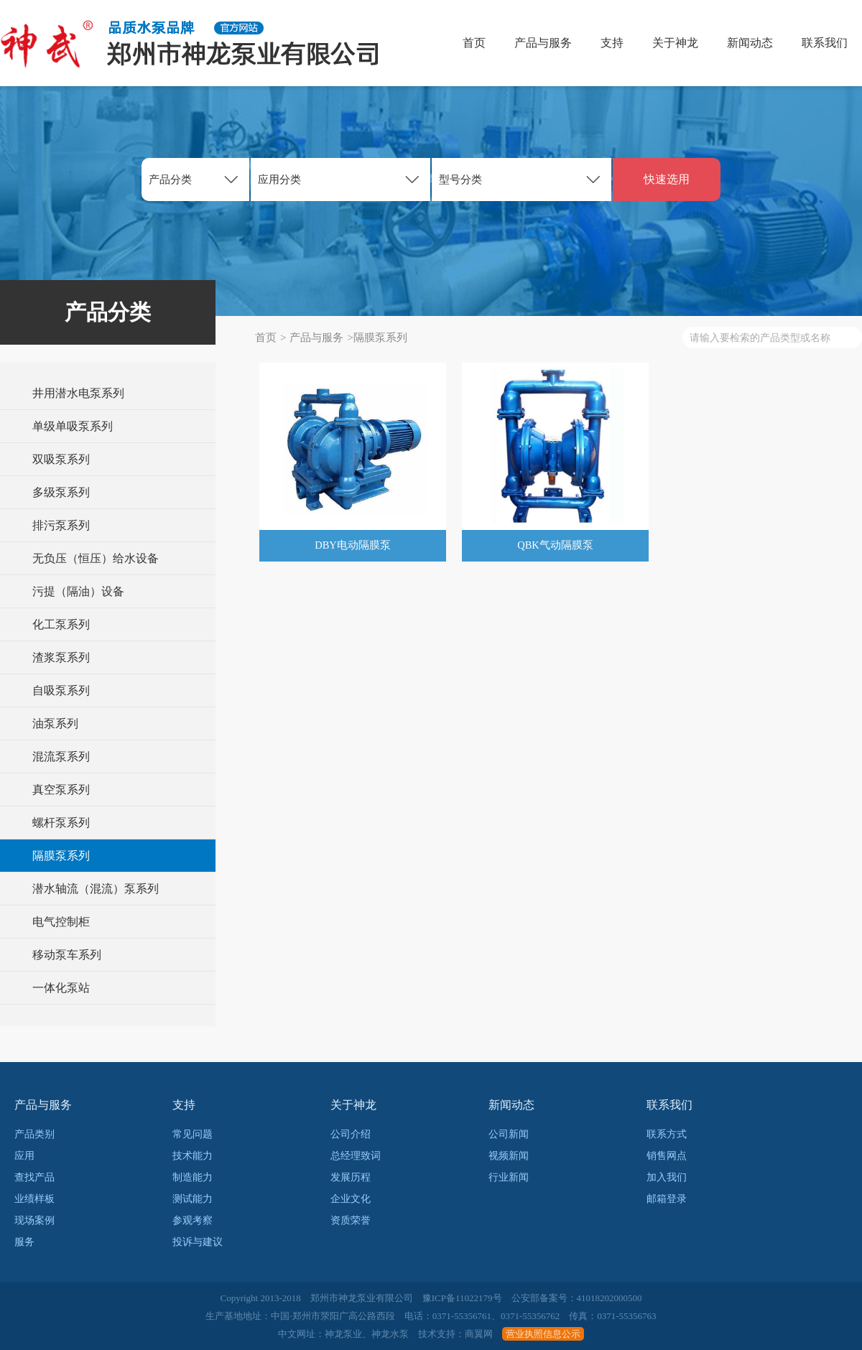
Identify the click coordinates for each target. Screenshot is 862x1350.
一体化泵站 (61, 988)
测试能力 (192, 1198)
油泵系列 (55, 723)
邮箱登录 (666, 1198)
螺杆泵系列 (61, 822)
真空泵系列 (61, 789)
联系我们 (825, 43)
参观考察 (192, 1220)
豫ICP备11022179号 (462, 1298)
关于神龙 (675, 43)
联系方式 (666, 1134)
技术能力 (192, 1155)
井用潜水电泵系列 (78, 393)
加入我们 (666, 1177)
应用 (24, 1155)
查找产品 (34, 1177)
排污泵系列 (61, 525)
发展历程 (350, 1177)
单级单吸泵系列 (72, 426)
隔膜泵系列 (61, 855)
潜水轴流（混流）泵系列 (95, 889)
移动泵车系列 (66, 955)
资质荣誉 (350, 1220)
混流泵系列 (61, 756)
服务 (24, 1242)
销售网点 (666, 1155)
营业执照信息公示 (543, 1333)
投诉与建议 (197, 1242)
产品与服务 (543, 43)
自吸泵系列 (61, 690)
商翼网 (479, 1333)
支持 (612, 43)
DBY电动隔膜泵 (353, 545)
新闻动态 (750, 43)
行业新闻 (508, 1177)
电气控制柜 (61, 922)
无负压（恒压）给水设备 (95, 558)
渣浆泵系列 (61, 657)
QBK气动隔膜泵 (555, 545)
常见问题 (192, 1134)
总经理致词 (355, 1155)
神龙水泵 (390, 1333)
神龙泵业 (343, 1333)
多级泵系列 (61, 492)
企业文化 (350, 1198)
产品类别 (34, 1134)
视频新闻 (508, 1155)
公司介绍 (350, 1134)
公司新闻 (508, 1134)
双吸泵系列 (61, 459)
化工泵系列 (61, 624)
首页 (474, 43)
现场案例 (34, 1220)
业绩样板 (34, 1198)
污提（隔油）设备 (78, 591)
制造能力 (192, 1177)
